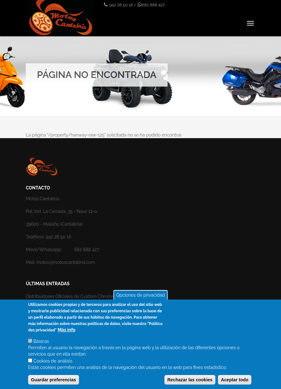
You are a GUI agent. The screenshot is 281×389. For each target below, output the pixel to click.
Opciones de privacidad (140, 295)
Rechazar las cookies (190, 380)
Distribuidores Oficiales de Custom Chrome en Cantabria (83, 296)
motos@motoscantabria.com (65, 262)
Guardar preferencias (53, 380)
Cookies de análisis (53, 361)
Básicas (41, 341)
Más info (67, 330)
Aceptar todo (234, 380)
